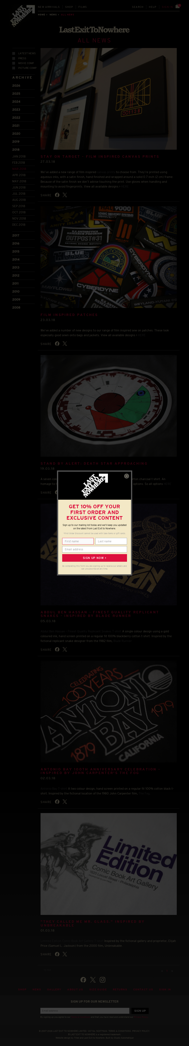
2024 (16, 101)
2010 (15, 291)
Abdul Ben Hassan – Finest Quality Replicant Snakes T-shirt (81, 631)
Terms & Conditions (80, 1017)
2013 (15, 267)
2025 (16, 93)
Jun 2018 (19, 187)
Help (152, 6)
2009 (16, 299)
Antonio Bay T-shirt (54, 788)
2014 (15, 259)
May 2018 (19, 181)
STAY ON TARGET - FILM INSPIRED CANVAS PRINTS (100, 156)
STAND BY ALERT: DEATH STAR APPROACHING (94, 463)
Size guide (98, 989)
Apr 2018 (19, 175)
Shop (69, 6)
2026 (16, 85)
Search (138, 6)
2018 (16, 149)
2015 (15, 251)
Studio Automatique (124, 1038)
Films (82, 6)
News (53, 14)
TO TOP (47, 970)
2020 (16, 133)
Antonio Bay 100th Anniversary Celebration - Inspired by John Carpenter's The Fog (100, 771)
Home (41, 14)
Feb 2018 (18, 162)
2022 (16, 117)
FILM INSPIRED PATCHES (69, 315)
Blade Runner (122, 641)
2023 (16, 109)
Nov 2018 (19, 218)
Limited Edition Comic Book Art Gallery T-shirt (72, 941)
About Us (75, 989)
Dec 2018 (18, 224)
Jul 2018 (18, 193)
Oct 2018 (19, 212)
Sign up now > (94, 558)
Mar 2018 (19, 168)
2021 (15, 125)
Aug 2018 (19, 200)
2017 (15, 235)
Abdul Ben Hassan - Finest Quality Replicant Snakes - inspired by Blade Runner (100, 614)
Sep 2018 (18, 206)
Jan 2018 (19, 156)
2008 (16, 307)
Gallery (54, 989)
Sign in (167, 6)
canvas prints (106, 172)
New (49, 6)
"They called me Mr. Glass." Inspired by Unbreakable (93, 923)
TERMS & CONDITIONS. (120, 1031)
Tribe (76, 1038)
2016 (15, 243)
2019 (15, 141)
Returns (120, 989)
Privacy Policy (141, 1017)
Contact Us (143, 989)
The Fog (144, 793)
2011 (15, 283)
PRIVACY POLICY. (141, 1031)
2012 (15, 275)
